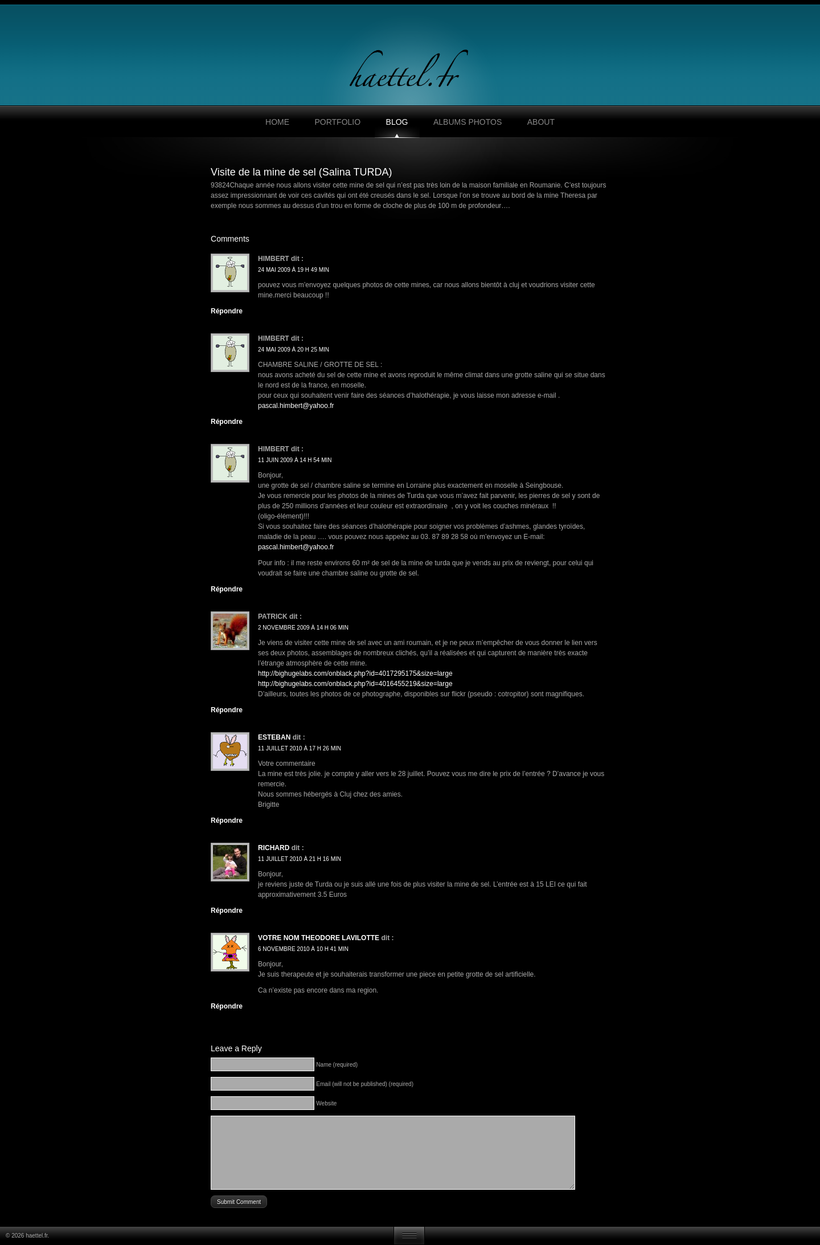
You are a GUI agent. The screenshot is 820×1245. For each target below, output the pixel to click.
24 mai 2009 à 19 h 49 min (293, 270)
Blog (397, 121)
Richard (273, 848)
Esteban (274, 737)
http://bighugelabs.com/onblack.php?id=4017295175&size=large (355, 673)
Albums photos (467, 121)
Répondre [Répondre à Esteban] (227, 820)
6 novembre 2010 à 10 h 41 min (303, 949)
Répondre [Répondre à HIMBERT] (227, 589)
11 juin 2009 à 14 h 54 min (295, 460)
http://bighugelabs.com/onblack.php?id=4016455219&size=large (355, 684)
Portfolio (337, 121)
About (541, 121)
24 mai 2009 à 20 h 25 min (293, 349)
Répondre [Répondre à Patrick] (227, 710)
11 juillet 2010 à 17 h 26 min (299, 748)
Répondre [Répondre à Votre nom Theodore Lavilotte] (227, 1006)
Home (277, 121)
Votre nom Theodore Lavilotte (318, 938)
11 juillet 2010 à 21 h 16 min (299, 859)
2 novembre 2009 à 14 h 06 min (303, 627)
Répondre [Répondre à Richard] (227, 911)
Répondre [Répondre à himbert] (227, 311)
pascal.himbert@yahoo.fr (296, 406)
